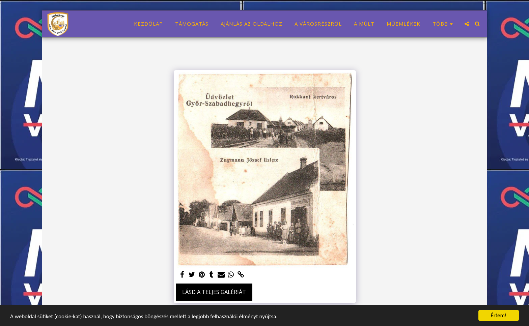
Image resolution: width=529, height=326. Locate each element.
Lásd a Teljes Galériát (214, 292)
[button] (467, 23)
